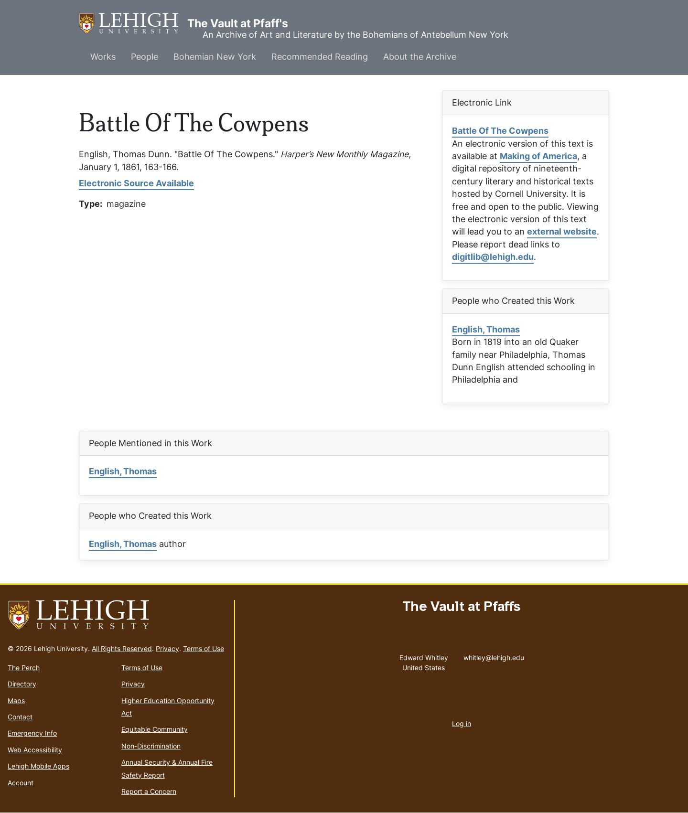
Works (103, 57)
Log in (461, 723)
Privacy (167, 648)
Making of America (538, 156)
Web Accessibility (35, 749)
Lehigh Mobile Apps (38, 765)
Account (20, 782)
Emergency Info (32, 733)
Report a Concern (148, 791)
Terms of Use (203, 648)
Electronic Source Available (136, 183)
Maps (16, 700)
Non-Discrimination (151, 745)
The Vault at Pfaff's (133, 23)
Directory (22, 683)
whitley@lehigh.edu (493, 655)
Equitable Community (154, 729)
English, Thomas (486, 329)
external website (562, 231)
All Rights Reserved (122, 648)
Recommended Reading (319, 57)
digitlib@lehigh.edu (493, 257)
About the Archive (419, 57)
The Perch (24, 667)
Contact (20, 716)
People (144, 57)
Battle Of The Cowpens (500, 131)
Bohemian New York (214, 57)
